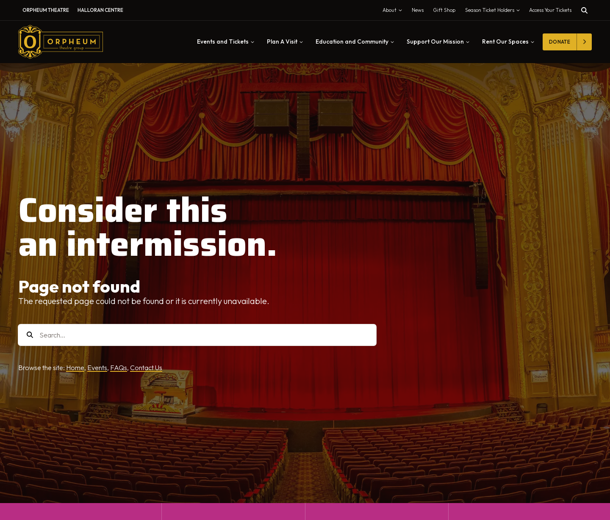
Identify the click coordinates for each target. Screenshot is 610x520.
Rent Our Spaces (508, 41)
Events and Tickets (225, 41)
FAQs (118, 367)
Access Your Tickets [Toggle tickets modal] (550, 10)
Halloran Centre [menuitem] (100, 10)
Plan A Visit (285, 41)
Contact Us (146, 367)
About (394, 12)
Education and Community (355, 41)
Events (97, 367)
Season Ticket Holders (494, 12)
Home (75, 367)
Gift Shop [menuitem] (444, 10)
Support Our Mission (438, 41)
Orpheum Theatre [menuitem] (45, 10)
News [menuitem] (418, 10)
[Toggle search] (584, 10)
